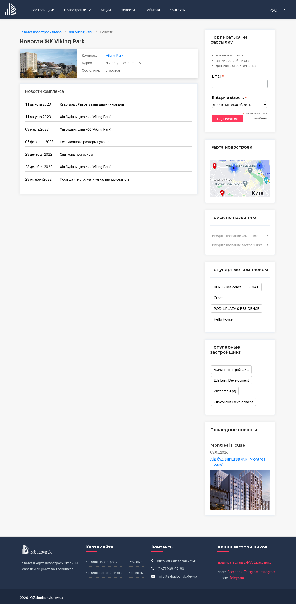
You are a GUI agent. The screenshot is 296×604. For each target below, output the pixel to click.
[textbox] (240, 235)
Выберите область (229, 97)
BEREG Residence (227, 287)
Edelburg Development (231, 380)
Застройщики (42, 10)
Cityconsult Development (233, 402)
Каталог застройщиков (104, 572)
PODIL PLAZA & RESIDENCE (236, 308)
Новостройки (75, 10)
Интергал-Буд (225, 391)
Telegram (251, 572)
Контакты (178, 10)
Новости (127, 10)
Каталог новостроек (101, 562)
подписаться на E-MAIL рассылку (244, 562)
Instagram (267, 572)
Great (218, 298)
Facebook (234, 572)
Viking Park (114, 55)
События (152, 10)
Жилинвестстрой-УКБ (231, 369)
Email (218, 76)
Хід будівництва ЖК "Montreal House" (238, 461)
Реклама (135, 562)
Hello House (223, 319)
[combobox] (240, 235)
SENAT (253, 287)
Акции (105, 10)
